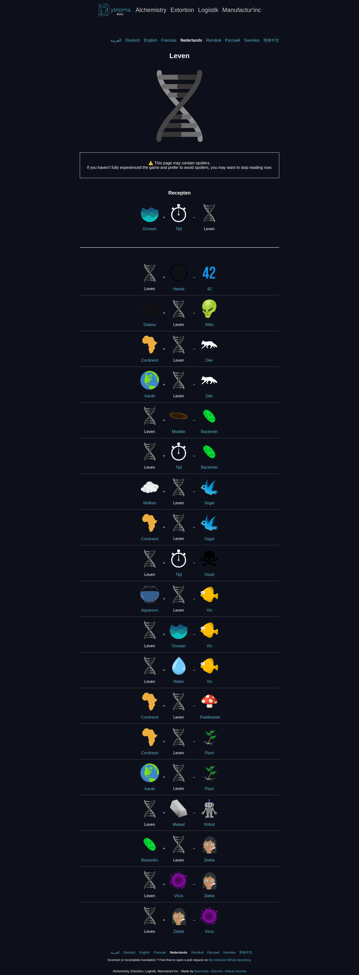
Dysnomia (201, 971)
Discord (216, 971)
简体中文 (271, 40)
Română (213, 40)
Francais (168, 40)
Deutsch (132, 40)
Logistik (208, 9)
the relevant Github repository (229, 960)
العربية (115, 40)
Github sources (235, 971)
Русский (232, 40)
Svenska (251, 40)
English (150, 40)
